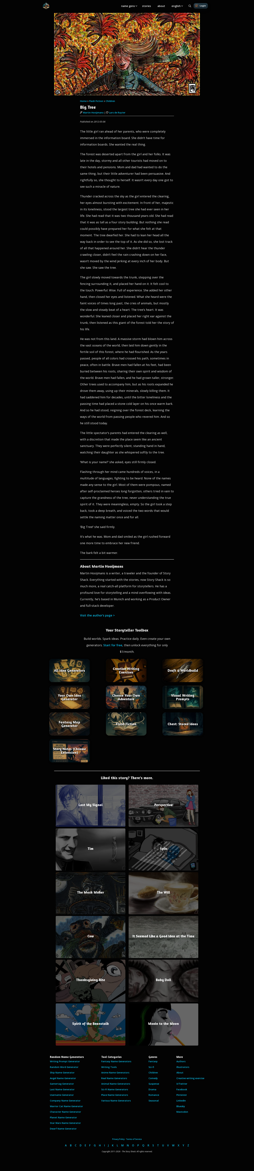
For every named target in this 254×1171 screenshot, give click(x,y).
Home (83, 101)
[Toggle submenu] (136, 6)
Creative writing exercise (190, 1078)
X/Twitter (181, 1083)
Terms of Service (134, 1139)
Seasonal (154, 1100)
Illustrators (182, 1067)
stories (146, 6)
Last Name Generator (62, 1089)
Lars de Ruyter (115, 112)
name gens (128, 6)
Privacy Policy (118, 1139)
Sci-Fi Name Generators (114, 1089)
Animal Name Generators (115, 1083)
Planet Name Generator (63, 1117)
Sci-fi (151, 1067)
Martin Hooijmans (92, 112)
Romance (154, 1094)
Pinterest (181, 1094)
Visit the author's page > (97, 615)
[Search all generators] (190, 6)
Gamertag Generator (62, 1083)
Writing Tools (109, 1067)
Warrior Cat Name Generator (66, 1106)
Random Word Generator (64, 1067)
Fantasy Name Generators (116, 1061)
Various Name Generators (116, 1100)
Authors (180, 1061)
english (176, 6)
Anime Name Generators (115, 1072)
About (179, 1072)
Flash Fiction (96, 101)
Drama (152, 1089)
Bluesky (180, 1106)
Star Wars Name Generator (65, 1122)
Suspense (154, 1083)
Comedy (153, 1078)
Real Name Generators (114, 1078)
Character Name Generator (65, 1111)
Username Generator (62, 1094)
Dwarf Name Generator (63, 1128)
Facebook (181, 1089)
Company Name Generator (65, 1100)
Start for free (112, 645)
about (161, 6)
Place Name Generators (114, 1094)
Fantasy (153, 1061)
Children (110, 101)
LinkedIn (181, 1100)
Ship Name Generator (62, 1072)
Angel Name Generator (63, 1078)
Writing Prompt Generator (65, 1061)
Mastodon (182, 1111)
